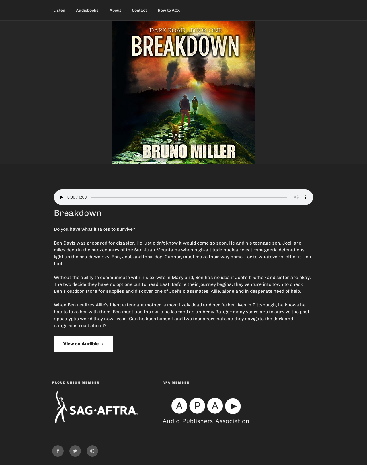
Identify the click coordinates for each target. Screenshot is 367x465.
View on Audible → (83, 344)
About (115, 10)
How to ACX (169, 10)
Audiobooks (87, 10)
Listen (59, 10)
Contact (139, 10)
